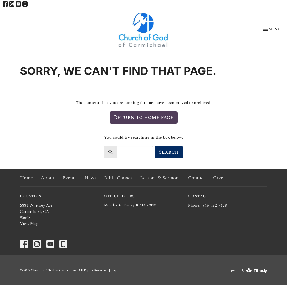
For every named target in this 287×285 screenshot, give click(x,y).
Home (26, 177)
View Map (29, 224)
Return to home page (143, 117)
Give (218, 177)
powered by (249, 270)
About (47, 177)
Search (169, 152)
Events (69, 177)
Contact (196, 177)
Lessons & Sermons (160, 177)
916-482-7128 (215, 206)
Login (115, 270)
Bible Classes (118, 177)
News (90, 177)
